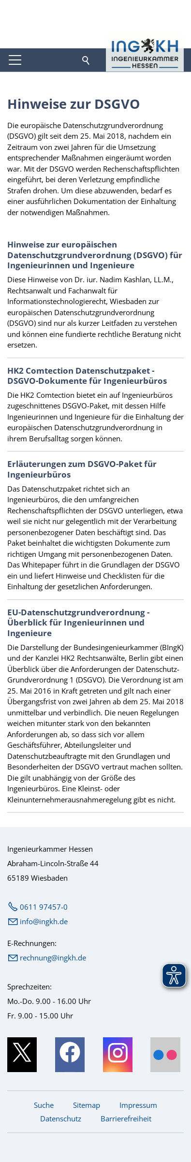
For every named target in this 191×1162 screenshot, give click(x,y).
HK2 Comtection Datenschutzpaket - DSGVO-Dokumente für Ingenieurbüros (87, 375)
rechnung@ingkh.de (53, 957)
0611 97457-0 (44, 907)
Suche (44, 1105)
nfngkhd (44, 921)
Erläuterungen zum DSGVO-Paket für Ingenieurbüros (82, 468)
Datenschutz (60, 1118)
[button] (15, 60)
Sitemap (86, 1105)
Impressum (138, 1105)
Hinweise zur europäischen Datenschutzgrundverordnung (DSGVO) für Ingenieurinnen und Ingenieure (94, 255)
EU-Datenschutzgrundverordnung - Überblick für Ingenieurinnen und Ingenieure (78, 623)
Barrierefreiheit (126, 1118)
